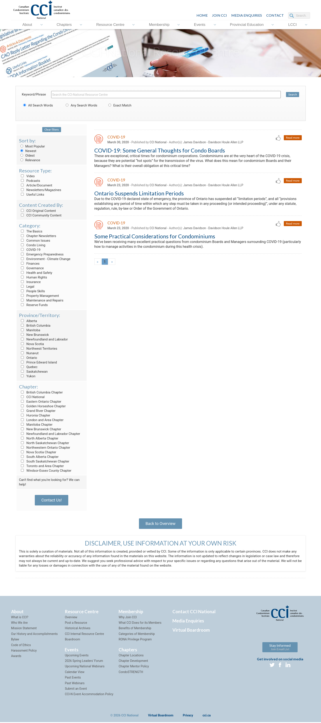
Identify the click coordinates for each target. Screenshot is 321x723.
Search (292, 94)
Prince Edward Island (38, 362)
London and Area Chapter (41, 420)
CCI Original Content (37, 211)
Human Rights (33, 277)
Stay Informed (280, 648)
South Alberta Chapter (39, 457)
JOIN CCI (219, 15)
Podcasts (29, 181)
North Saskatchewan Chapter (44, 443)
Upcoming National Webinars (84, 667)
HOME (202, 15)
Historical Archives (77, 629)
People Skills (32, 291)
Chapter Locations (131, 656)
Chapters (64, 25)
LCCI (292, 25)
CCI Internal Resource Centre (84, 634)
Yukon (27, 376)
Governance (31, 268)
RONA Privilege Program (135, 640)
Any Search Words (80, 105)
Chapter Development (133, 661)
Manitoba (29, 330)
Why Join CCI (128, 618)
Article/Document (35, 185)
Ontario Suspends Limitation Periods (139, 193)
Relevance (29, 160)
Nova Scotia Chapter (37, 452)
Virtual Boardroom (191, 630)
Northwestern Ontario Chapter (44, 448)
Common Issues (34, 241)
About (27, 25)
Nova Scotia (31, 344)
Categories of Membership (137, 634)
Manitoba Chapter (36, 425)
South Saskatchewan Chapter (44, 461)
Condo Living (32, 245)
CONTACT (275, 15)
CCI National (32, 397)
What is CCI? (19, 618)
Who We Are (19, 623)
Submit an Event (76, 689)
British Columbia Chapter (41, 392)
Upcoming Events (76, 656)
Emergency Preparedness (41, 254)
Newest (27, 151)
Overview (71, 618)
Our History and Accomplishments (34, 634)
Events (199, 25)
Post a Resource (76, 623)
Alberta (28, 321)
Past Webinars (74, 684)
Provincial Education (247, 25)
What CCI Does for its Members (140, 623)
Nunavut (29, 353)
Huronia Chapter (34, 415)
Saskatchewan (33, 372)
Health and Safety (35, 273)
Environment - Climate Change (44, 259)
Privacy (188, 716)
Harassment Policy (24, 651)
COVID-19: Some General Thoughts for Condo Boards (159, 150)
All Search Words (37, 105)
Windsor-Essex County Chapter (45, 471)
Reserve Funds (33, 305)
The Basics (30, 231)
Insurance (30, 282)
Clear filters (51, 129)
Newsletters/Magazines (40, 190)
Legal (26, 287)
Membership (159, 25)
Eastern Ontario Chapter (40, 402)
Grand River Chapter (37, 411)
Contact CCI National (194, 612)
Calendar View (74, 673)
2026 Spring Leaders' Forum (84, 661)
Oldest (27, 156)
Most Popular (32, 146)
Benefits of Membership (135, 629)
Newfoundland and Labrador (43, 339)
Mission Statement (24, 629)
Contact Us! (51, 500)
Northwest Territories (38, 349)
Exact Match (119, 105)
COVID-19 (29, 250)
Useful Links (31, 195)
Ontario (28, 358)
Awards (16, 657)
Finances (29, 264)
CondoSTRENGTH (131, 673)
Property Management (39, 296)
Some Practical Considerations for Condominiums (154, 236)
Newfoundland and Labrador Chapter (49, 434)
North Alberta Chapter (38, 438)
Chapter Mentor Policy (134, 667)
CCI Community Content (40, 215)
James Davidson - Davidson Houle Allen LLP (213, 142)
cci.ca (207, 716)
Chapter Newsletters (37, 236)
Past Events (73, 678)
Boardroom (72, 640)
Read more (293, 137)
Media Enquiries (246, 15)
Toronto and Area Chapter (41, 466)
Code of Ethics (21, 646)
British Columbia (35, 326)
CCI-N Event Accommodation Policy (89, 695)
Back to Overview (160, 523)
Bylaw (15, 640)
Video (27, 176)
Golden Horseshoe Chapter (42, 406)
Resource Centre (110, 25)
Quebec (28, 367)
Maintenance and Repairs (41, 300)
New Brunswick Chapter (40, 429)
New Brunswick (34, 335)
